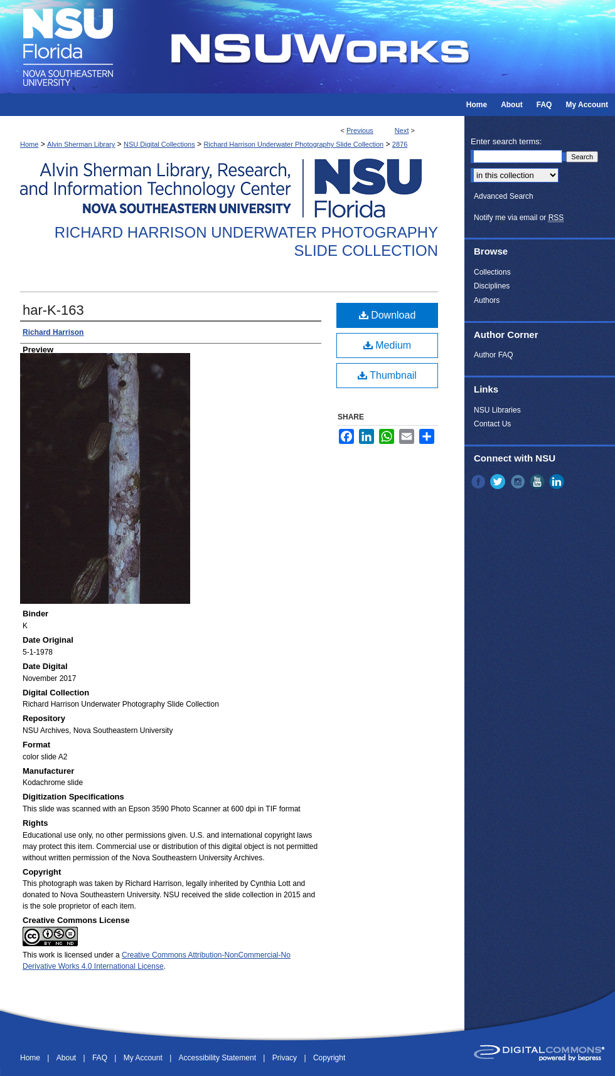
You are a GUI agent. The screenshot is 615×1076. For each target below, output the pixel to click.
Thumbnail (387, 375)
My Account (144, 1057)
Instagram (519, 481)
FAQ (100, 1057)
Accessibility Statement (219, 1057)
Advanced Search (503, 196)
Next (402, 130)
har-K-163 (53, 310)
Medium (387, 345)
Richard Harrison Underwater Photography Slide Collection (293, 144)
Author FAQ (493, 355)
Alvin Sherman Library (81, 144)
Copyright (329, 1057)
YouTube (538, 481)
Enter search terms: (506, 141)
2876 (399, 144)
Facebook (479, 481)
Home (29, 144)
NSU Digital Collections (159, 144)
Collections (492, 272)
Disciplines (492, 286)
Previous (359, 130)
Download (387, 315)
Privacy (285, 1057)
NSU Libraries (497, 410)
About (67, 1057)
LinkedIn (558, 481)
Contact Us (492, 423)
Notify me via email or (519, 217)
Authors (487, 300)
